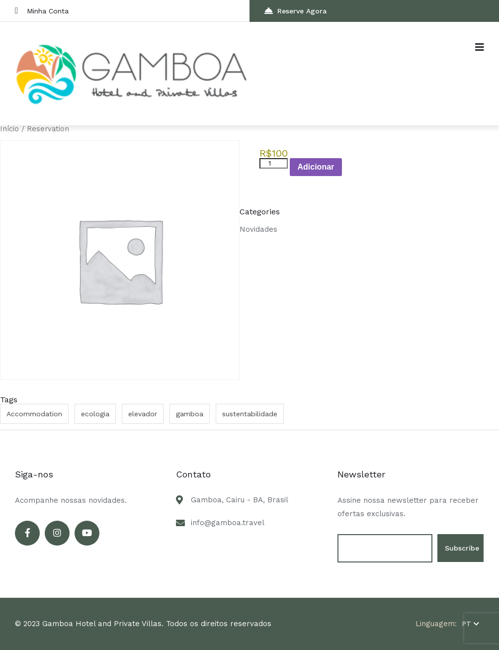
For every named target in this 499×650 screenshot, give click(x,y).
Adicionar (316, 167)
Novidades (258, 229)
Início (9, 128)
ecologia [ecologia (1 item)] (95, 414)
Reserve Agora (295, 10)
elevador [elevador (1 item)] (142, 414)
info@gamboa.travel (227, 522)
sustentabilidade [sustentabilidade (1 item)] (249, 414)
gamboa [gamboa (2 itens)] (189, 414)
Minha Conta (42, 10)
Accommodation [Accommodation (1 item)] (34, 414)
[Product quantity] (273, 163)
